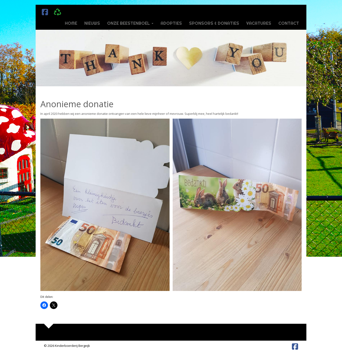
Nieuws (92, 23)
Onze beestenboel (130, 23)
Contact (288, 23)
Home (71, 23)
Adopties (171, 23)
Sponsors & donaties (214, 23)
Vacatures (258, 23)
